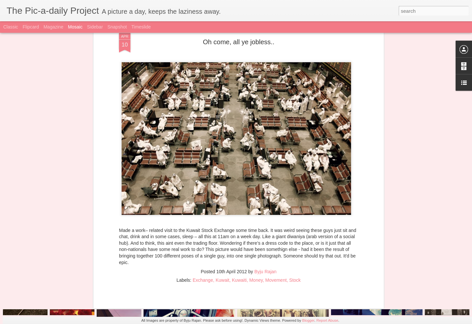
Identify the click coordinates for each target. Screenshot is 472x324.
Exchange (203, 232)
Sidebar (95, 26)
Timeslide (141, 26)
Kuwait (222, 232)
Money (256, 232)
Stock (295, 232)
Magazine (54, 26)
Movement (275, 232)
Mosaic (75, 26)
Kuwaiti (239, 232)
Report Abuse (327, 320)
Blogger (308, 320)
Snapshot (117, 26)
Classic (10, 26)
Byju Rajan (265, 223)
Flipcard (31, 26)
